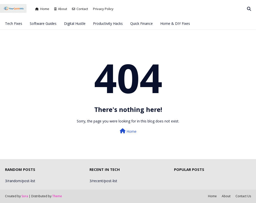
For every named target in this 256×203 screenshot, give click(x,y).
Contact (80, 9)
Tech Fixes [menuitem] (13, 23)
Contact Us (243, 196)
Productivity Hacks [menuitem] (108, 23)
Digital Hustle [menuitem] (75, 23)
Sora (25, 196)
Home (42, 9)
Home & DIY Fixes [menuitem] (175, 23)
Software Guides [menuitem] (43, 23)
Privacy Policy (103, 9)
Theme (57, 196)
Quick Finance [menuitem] (141, 23)
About (60, 9)
